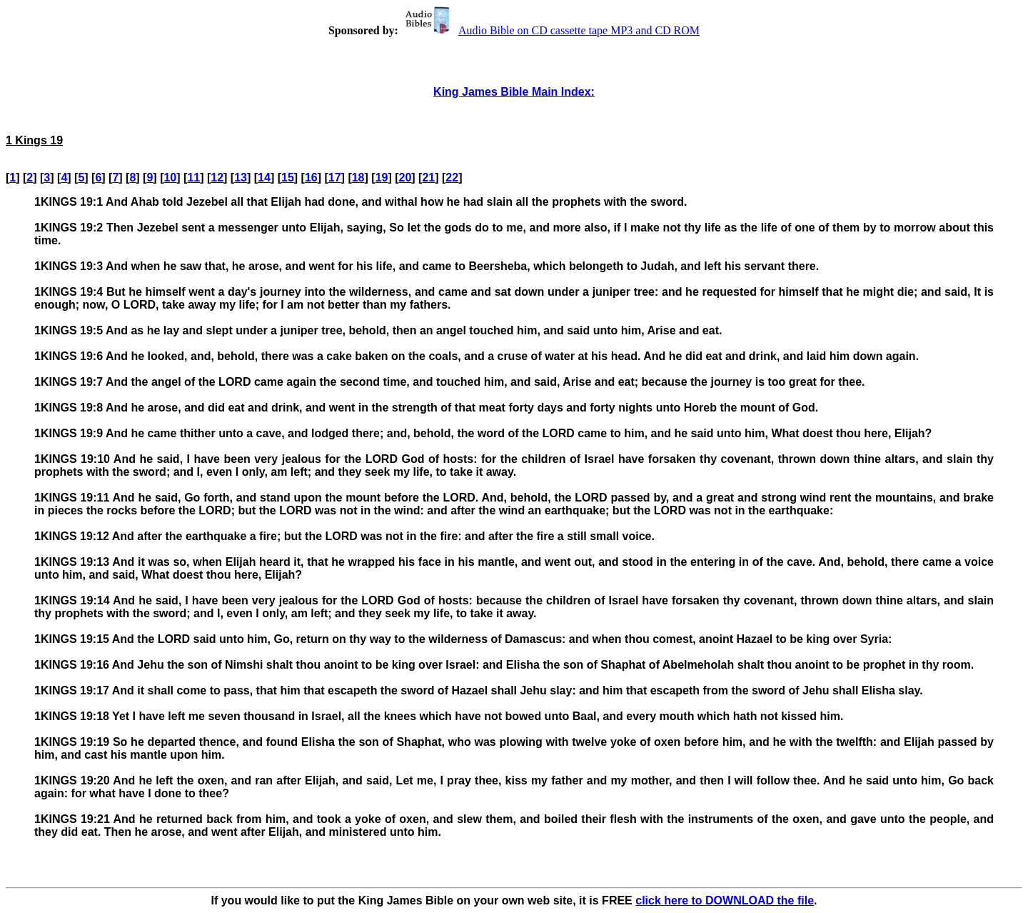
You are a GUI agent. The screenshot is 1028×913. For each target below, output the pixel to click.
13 (240, 177)
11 (193, 177)
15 (287, 177)
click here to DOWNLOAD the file (724, 900)
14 (264, 177)
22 (451, 177)
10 (169, 177)
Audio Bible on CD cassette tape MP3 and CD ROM (550, 30)
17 (334, 177)
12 (217, 177)
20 (405, 177)
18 (358, 177)
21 (428, 177)
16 (311, 177)
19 (382, 177)
